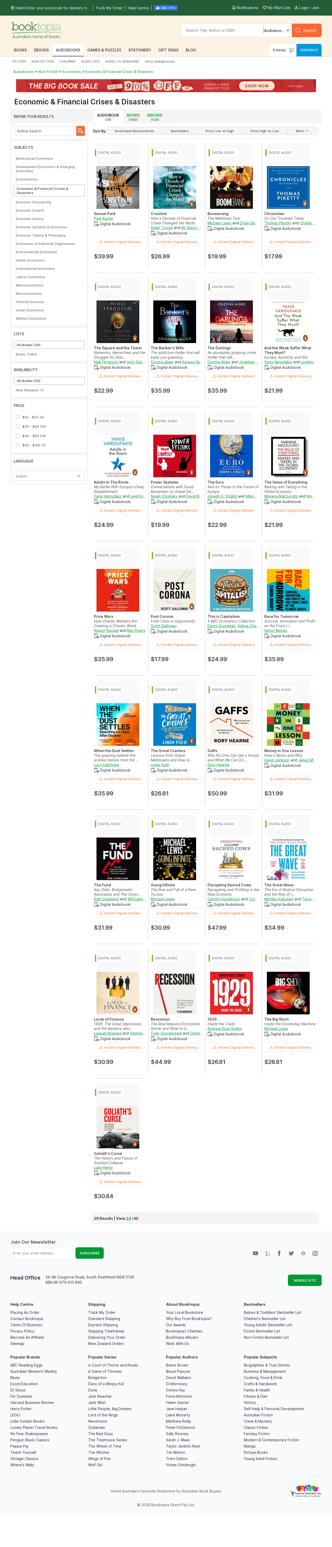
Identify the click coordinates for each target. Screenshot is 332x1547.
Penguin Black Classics (30, 1440)
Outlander (96, 1427)
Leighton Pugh (313, 362)
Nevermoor (98, 1421)
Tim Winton (175, 1452)
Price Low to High (219, 131)
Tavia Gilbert (313, 899)
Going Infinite (163, 885)
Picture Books (256, 1452)
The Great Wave (279, 885)
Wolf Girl (95, 1465)
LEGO (15, 1415)
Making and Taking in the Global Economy (285, 489)
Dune (92, 1390)
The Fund (102, 885)
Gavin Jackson (276, 760)
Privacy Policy (22, 1331)
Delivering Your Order (107, 1337)
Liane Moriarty (178, 1415)
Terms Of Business (26, 1325)
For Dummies (21, 1396)
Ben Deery (136, 630)
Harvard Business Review (32, 1402)
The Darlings (219, 348)
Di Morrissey (176, 1384)
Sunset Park (105, 213)
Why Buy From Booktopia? (189, 1318)
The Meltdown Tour (224, 218)
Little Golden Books (27, 1421)
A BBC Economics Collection (231, 621)
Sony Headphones (160, 61)
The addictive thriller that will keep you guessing (175, 354)
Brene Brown (177, 1365)
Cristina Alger (162, 362)
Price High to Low (265, 131)
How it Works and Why (283, 755)
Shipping (96, 1304)
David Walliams (178, 1377)
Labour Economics (30, 277)
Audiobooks (24, 71)
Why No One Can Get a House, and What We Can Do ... (234, 757)
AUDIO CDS (90, 61)
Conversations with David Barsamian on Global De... (172, 489)
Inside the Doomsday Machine (289, 1024)
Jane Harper (176, 1409)
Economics (72, 71)
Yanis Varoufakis (278, 362)
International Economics (35, 268)
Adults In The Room (111, 482)
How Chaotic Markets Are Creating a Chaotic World (115, 623)
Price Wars (103, 616)
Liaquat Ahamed (107, 1033)
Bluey (15, 1377)
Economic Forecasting (33, 202)
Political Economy (30, 302)
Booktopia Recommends (134, 131)
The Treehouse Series (107, 1440)
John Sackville (139, 362)
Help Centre (21, 1304)
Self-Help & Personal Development (274, 1409)
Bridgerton (97, 1377)
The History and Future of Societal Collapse (115, 1160)
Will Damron (137, 899)
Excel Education (24, 1384)
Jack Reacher (100, 1396)
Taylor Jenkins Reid (183, 1446)
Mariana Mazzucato (281, 496)
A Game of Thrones (105, 1371)
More (302, 131)
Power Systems (164, 482)
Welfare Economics (31, 318)
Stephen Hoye (142, 1033)
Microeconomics (29, 293)
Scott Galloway (164, 626)
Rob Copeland (106, 899)
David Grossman (222, 626)
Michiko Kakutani (278, 899)
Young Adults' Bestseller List (268, 1325)
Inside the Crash (221, 1024)
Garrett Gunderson (224, 899)
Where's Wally (22, 1465)
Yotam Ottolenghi (181, 1465)
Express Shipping (103, 1325)
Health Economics (30, 260)
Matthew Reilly (178, 1421)
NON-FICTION (43, 61)
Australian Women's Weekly (33, 1371)
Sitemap (17, 1343)
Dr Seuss (18, 1390)
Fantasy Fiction (257, 1433)
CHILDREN (67, 61)
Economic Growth (30, 210)
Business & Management (265, 1371)
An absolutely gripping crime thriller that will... (232, 354)
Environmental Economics (36, 252)
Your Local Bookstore (184, 1312)
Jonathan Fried (252, 362)
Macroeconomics (29, 285)
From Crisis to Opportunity (173, 621)
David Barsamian (200, 496)
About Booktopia (182, 1304)
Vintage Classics (24, 1458)
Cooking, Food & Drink (263, 1377)
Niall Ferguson (106, 362)
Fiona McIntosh (179, 1396)
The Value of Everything (285, 482)
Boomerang (218, 213)
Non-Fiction (48, 71)
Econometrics (27, 179)
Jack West (97, 1402)
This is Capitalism (224, 616)
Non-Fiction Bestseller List (266, 1337)
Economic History (30, 219)
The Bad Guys (100, 1433)
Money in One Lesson (283, 750)
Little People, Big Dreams (110, 1409)
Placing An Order (24, 1312)
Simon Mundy (275, 630)
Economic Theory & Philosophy (41, 235)
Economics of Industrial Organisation (45, 244)
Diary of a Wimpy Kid (106, 1384)
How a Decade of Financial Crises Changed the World (173, 220)
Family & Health (257, 1390)
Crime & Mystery (258, 1421)
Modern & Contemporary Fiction (271, 1440)
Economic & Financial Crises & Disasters (119, 71)
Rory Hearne (218, 764)
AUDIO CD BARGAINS (122, 61)
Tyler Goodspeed (166, 1033)
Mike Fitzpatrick (259, 496)
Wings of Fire (99, 1458)
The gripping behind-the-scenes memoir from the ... (116, 757)
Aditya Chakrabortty (255, 626)
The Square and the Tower (118, 348)
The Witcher (98, 1452)
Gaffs (212, 750)
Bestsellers (180, 131)
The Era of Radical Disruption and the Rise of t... (288, 891)
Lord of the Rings (103, 1415)
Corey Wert (258, 899)
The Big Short (276, 1019)
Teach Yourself (23, 1452)
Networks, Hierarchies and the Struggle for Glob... (119, 354)
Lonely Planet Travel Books (34, 1427)
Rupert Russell (106, 630)
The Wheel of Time (104, 1446)
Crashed (159, 213)
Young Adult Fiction (260, 1458)
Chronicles (274, 213)
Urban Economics (30, 310)
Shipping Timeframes (106, 1331)
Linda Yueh (160, 764)
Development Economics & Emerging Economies (45, 169)
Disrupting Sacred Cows (229, 885)
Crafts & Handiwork (260, 1384)
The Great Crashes (168, 750)
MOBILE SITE (305, 1280)
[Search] (307, 30)
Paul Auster (103, 218)
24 (128, 1218)
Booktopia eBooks (182, 1337)
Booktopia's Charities (184, 1331)
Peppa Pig (19, 1446)
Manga (249, 1446)
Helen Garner (177, 1402)
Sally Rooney (177, 1433)
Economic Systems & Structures (41, 227)
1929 (212, 1019)
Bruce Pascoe (178, 1371)
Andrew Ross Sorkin (225, 1028)
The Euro (216, 482)
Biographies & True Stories (267, 1365)
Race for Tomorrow (281, 616)
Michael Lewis (219, 223)
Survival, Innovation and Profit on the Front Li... (289, 623)
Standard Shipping (104, 1318)
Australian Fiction (258, 1415)
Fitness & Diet (255, 1396)
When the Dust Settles (114, 750)
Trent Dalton (177, 1458)
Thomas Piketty (277, 223)
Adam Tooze (162, 227)
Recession (160, 1019)
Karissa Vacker (194, 362)
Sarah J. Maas (178, 1440)
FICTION (19, 61)
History (250, 1402)
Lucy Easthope (106, 764)
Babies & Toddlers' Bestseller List (272, 1312)
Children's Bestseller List (265, 1318)
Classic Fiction (256, 1427)
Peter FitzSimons (180, 1427)
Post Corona (162, 616)
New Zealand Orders (106, 1343)
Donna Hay (175, 1390)
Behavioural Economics (34, 158)
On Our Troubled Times (284, 218)
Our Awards (176, 1325)
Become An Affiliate (27, 1337)
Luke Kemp (103, 1167)
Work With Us (177, 1343)
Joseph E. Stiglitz (222, 496)
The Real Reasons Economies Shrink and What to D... (175, 1026)
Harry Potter (21, 1409)
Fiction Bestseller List (262, 1331)
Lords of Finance (109, 1019)
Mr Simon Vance (195, 227)
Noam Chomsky (164, 496)
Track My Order (101, 1312)
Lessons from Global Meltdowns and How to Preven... (170, 760)
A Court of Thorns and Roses (113, 1365)
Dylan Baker (250, 223)
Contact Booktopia (26, 1318)
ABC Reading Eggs (26, 1365)
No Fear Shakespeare (29, 1433)
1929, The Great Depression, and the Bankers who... (118, 1026)
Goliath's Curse (108, 1153)
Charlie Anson (311, 223)
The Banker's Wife (167, 348)
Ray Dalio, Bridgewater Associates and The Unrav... (117, 891)
